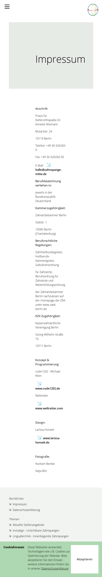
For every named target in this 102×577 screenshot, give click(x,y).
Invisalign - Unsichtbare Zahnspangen (34, 530)
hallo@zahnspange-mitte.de (48, 172)
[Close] (84, 559)
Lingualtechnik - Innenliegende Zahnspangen (39, 536)
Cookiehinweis (14, 547)
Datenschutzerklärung (24, 510)
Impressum (18, 504)
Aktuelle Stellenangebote (26, 525)
